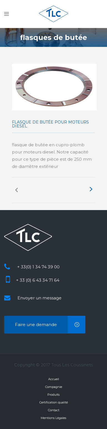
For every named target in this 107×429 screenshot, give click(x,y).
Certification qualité (53, 402)
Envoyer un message (39, 298)
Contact (53, 410)
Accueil (53, 379)
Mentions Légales (53, 418)
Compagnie (53, 387)
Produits (53, 395)
